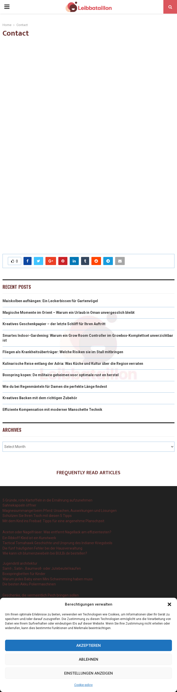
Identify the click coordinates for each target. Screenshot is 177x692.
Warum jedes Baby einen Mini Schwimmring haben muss (48, 579)
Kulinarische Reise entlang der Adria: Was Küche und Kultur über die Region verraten (73, 364)
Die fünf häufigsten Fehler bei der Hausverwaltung (42, 548)
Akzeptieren (88, 645)
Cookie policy (83, 685)
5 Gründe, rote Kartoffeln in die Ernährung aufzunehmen (47, 500)
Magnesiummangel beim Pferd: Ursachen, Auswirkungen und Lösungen (60, 511)
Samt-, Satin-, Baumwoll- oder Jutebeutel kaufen (42, 568)
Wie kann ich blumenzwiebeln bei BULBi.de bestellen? (45, 553)
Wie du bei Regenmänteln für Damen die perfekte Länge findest (55, 387)
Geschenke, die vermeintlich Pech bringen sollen (41, 595)
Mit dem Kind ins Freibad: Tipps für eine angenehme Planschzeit (53, 521)
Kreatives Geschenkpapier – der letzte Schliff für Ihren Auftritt (54, 324)
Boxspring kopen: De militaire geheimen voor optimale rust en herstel (61, 375)
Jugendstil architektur (20, 563)
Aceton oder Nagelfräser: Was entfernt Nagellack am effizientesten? (57, 532)
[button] (169, 604)
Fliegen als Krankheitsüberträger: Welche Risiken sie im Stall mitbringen (63, 352)
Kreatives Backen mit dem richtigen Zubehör (40, 398)
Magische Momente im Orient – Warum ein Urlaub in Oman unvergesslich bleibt (69, 313)
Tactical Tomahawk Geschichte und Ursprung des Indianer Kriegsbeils (57, 543)
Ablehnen (88, 659)
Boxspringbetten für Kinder (24, 574)
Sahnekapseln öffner (19, 505)
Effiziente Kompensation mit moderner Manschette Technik (52, 410)
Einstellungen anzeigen (88, 673)
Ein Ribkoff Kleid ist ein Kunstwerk (29, 538)
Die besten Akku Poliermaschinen (29, 584)
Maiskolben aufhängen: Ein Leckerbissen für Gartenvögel (50, 301)
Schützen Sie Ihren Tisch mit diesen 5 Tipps (37, 516)
